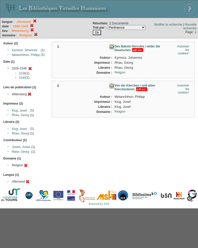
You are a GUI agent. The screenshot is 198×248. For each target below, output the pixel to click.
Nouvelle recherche (189, 26)
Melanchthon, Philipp (26, 55)
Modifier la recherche (168, 24)
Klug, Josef (19, 110)
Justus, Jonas (21, 147)
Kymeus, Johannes (24, 50)
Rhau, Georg (20, 115)
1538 (22, 73)
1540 (22, 77)
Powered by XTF (99, 204)
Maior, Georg (20, 151)
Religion (120, 72)
